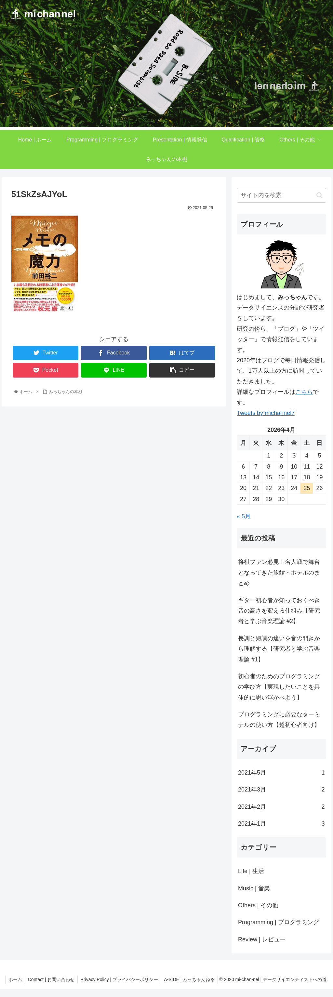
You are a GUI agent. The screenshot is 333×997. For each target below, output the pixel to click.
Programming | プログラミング (278, 922)
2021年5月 (281, 772)
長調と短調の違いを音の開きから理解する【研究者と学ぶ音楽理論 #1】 (279, 649)
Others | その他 (258, 905)
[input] (281, 195)
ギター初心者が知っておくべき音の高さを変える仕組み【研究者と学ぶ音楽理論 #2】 (279, 611)
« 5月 (244, 516)
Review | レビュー (262, 939)
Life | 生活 (251, 871)
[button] (319, 195)
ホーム (72, 979)
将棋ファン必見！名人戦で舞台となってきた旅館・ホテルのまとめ (279, 572)
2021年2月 (281, 807)
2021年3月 (281, 789)
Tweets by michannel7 (266, 413)
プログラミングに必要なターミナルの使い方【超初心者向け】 (279, 719)
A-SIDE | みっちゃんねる (191, 987)
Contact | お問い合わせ (109, 979)
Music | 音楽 (254, 888)
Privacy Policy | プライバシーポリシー (178, 979)
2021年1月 (281, 823)
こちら (304, 392)
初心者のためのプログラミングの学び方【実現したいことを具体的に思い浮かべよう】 (279, 687)
